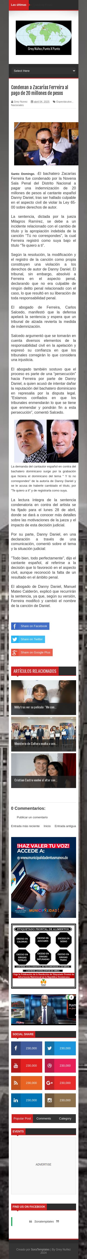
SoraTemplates (40, 1249)
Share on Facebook (29, 626)
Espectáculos (63, 101)
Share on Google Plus (30, 652)
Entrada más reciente (25, 826)
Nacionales (17, 105)
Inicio (47, 826)
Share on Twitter (27, 639)
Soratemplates (44, 1221)
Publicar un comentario (32, 817)
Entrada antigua (65, 826)
